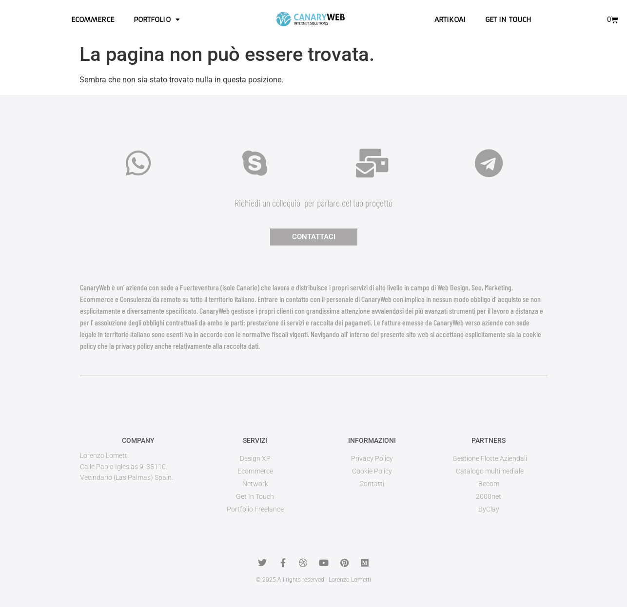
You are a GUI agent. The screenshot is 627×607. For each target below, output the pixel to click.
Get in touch (508, 19)
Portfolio (157, 19)
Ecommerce (92, 19)
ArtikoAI (450, 19)
